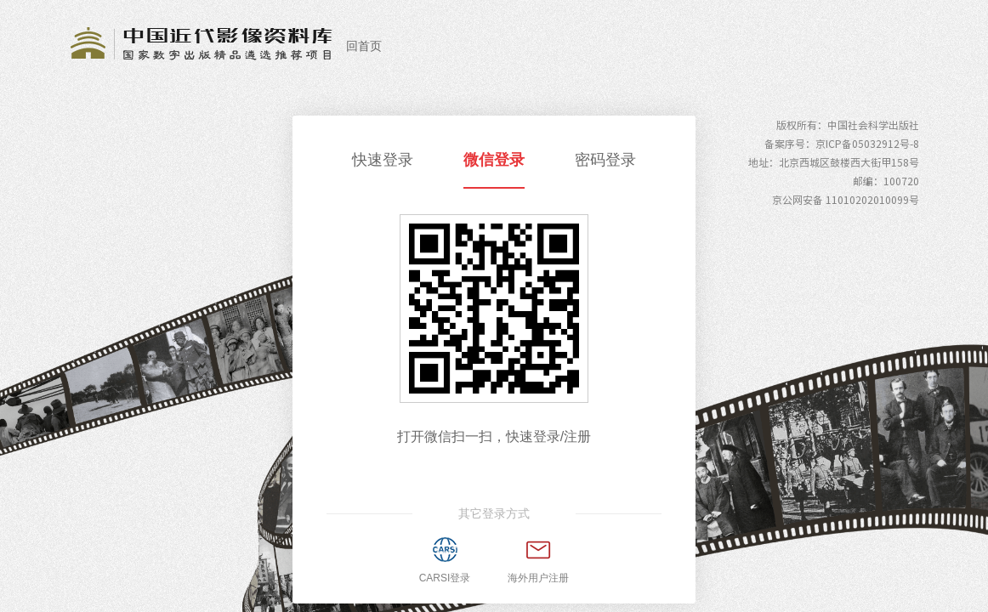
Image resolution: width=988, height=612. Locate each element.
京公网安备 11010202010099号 (845, 200)
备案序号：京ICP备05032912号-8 (841, 144)
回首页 (364, 46)
